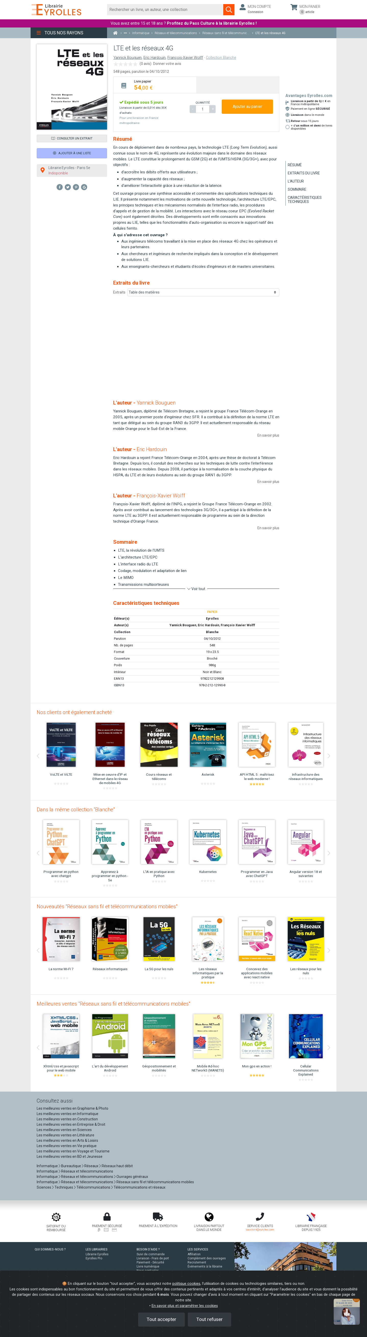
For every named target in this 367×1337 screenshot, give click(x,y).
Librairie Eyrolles (97, 1254)
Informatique (47, 1166)
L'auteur (296, 181)
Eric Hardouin (154, 57)
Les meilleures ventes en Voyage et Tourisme (73, 1151)
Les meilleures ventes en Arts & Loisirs (67, 1140)
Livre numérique (148, 1266)
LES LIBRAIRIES (97, 1249)
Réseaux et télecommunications (87, 1171)
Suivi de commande (151, 1254)
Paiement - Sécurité (150, 1262)
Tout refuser (209, 1319)
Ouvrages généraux (132, 1177)
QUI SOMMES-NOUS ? (50, 1249)
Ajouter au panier (247, 106)
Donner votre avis (167, 64)
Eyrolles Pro (94, 1258)
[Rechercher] (165, 9)
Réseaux (91, 1166)
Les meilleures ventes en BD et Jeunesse (69, 1156)
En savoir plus (268, 435)
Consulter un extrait (72, 138)
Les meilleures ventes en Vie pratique (67, 1146)
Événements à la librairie (205, 1266)
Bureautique (71, 1166)
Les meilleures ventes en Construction (67, 1119)
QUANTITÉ (202, 102)
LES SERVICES (198, 1249)
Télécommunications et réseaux (139, 1187)
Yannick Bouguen (127, 57)
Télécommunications (93, 1187)
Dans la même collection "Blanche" (76, 809)
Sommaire (297, 189)
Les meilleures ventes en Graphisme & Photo (72, 1108)
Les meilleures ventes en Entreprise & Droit (71, 1124)
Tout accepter (161, 1319)
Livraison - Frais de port (153, 1258)
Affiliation (194, 1254)
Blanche (212, 632)
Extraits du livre (304, 173)
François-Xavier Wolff (185, 57)
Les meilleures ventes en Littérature (65, 1135)
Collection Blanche (221, 57)
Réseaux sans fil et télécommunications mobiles (155, 1182)
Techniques (64, 1187)
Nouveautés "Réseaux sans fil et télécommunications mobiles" (107, 906)
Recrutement (197, 1262)
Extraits (119, 292)
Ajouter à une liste (72, 153)
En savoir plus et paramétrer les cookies (185, 1306)
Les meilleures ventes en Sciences (64, 1130)
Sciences (44, 1187)
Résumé (295, 165)
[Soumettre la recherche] (228, 9)
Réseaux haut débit (117, 1166)
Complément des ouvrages (207, 1258)
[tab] (154, 85)
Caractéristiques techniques (305, 200)
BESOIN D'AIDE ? (148, 1249)
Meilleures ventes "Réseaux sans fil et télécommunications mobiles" (113, 1004)
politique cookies (186, 1284)
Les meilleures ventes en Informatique (67, 1114)
